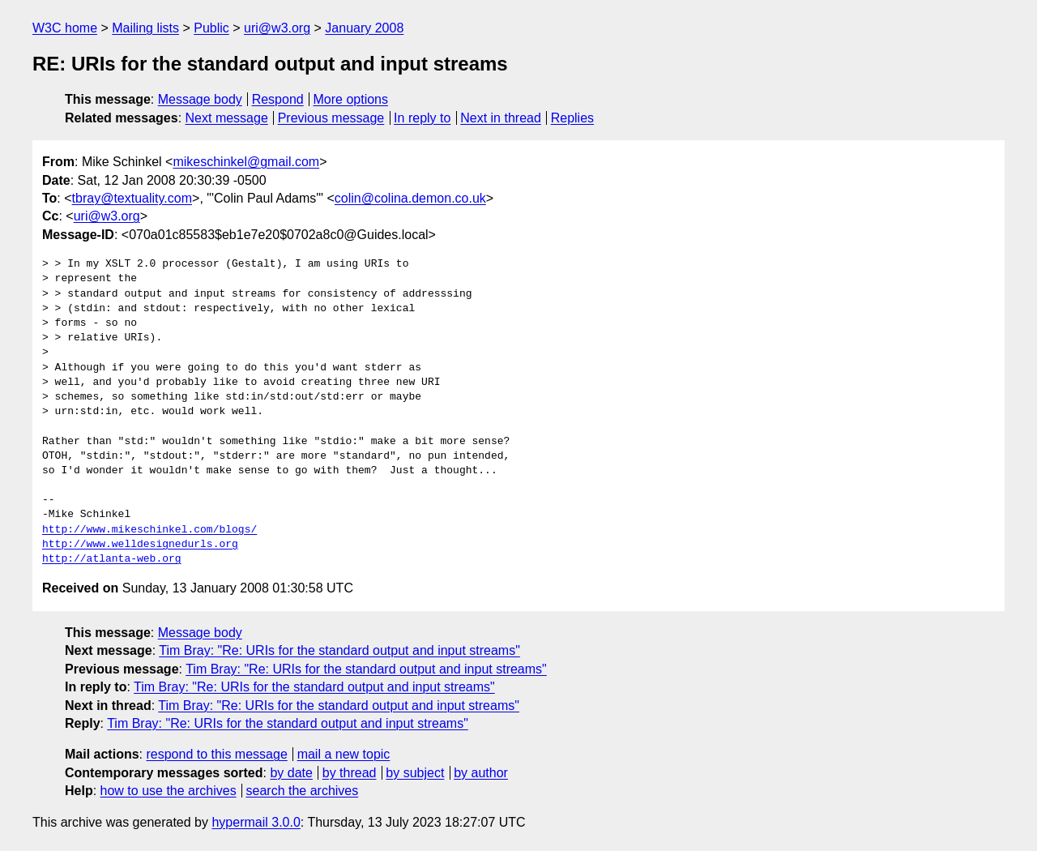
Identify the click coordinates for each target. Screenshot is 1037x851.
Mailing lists (145, 28)
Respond (278, 99)
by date (291, 773)
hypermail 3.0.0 (255, 822)
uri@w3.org (277, 28)
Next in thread (500, 118)
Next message (227, 118)
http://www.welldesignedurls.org (140, 544)
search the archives (302, 791)
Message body (200, 99)
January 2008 (364, 28)
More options (351, 99)
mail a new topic (343, 754)
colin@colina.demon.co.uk (410, 198)
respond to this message (216, 754)
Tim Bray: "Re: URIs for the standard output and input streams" (339, 650)
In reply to (422, 118)
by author (481, 773)
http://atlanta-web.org (111, 559)
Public (211, 28)
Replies (572, 118)
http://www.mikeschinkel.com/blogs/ (149, 530)
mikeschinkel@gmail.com (246, 162)
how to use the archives (168, 791)
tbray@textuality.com (132, 198)
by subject (415, 773)
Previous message (331, 118)
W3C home (64, 28)
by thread (349, 773)
